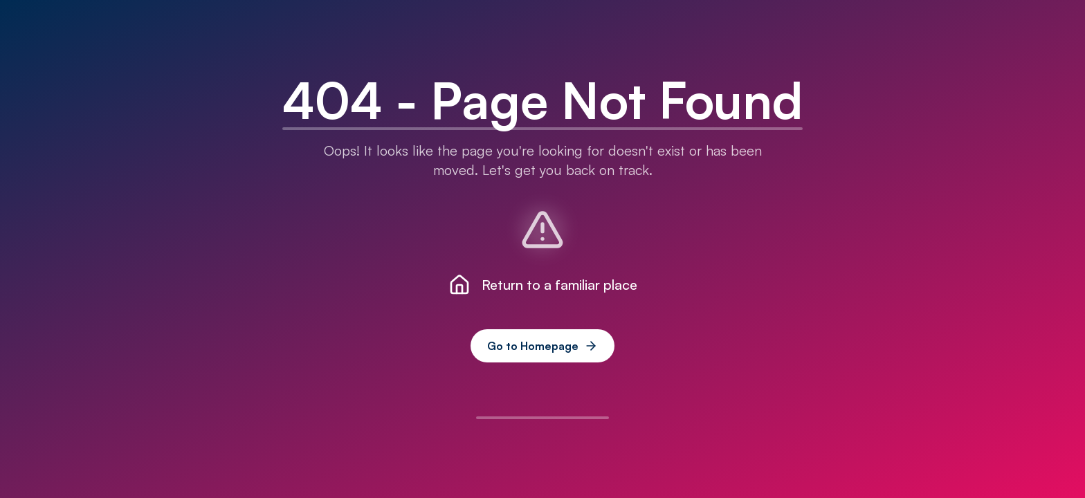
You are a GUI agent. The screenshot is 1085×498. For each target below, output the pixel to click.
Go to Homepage (542, 346)
